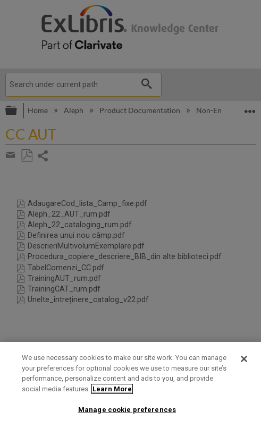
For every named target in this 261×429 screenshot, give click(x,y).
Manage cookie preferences (127, 410)
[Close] (244, 359)
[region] (130, 385)
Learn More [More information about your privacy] (112, 389)
